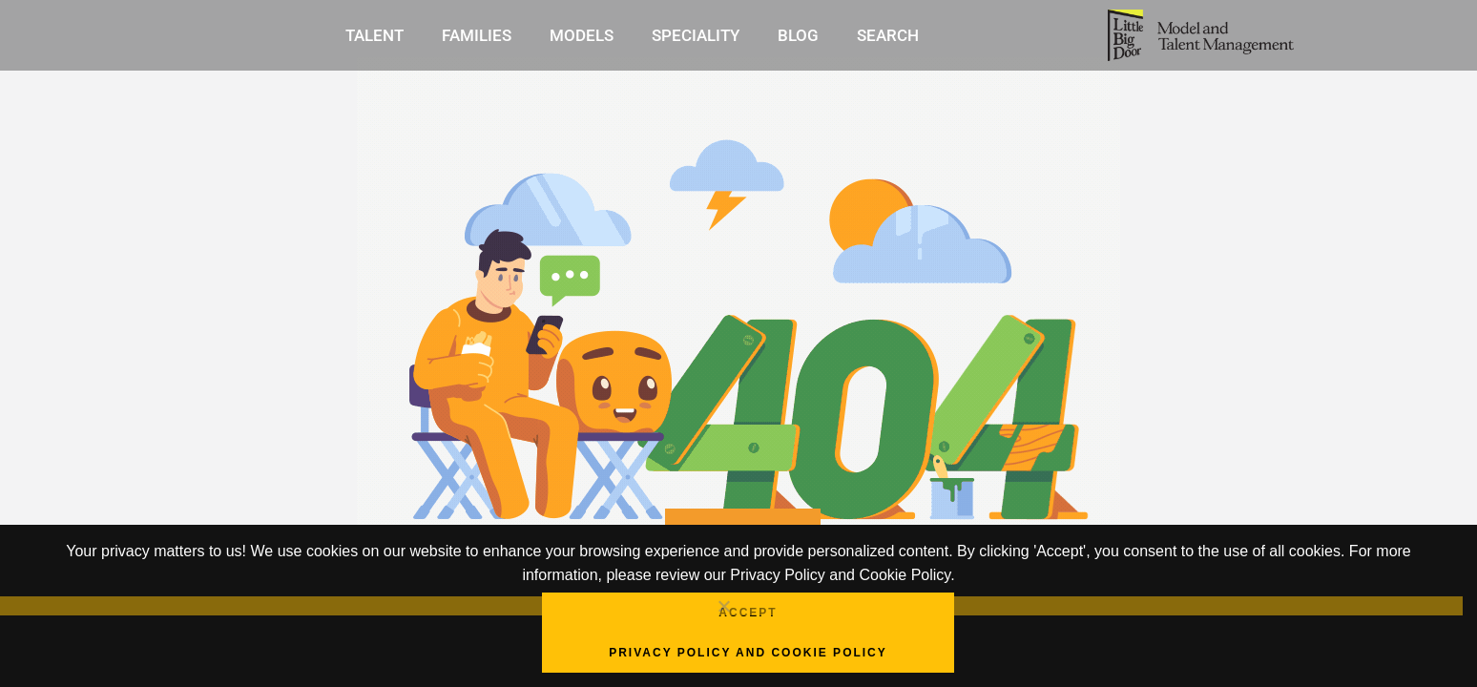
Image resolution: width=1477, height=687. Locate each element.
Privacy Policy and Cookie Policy (748, 652)
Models (582, 35)
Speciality (695, 35)
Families (476, 35)
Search (888, 35)
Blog (798, 35)
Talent (374, 35)
